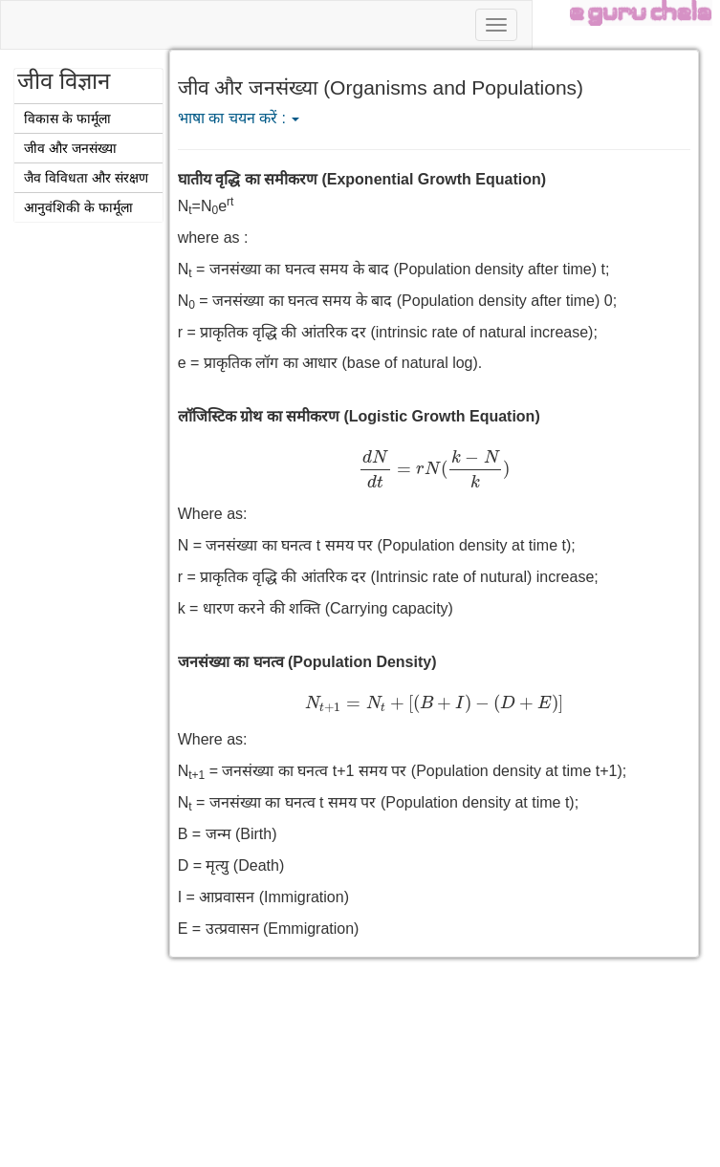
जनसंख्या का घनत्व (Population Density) (307, 662)
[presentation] (435, 468)
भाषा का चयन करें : (239, 118)
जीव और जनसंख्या (70, 148)
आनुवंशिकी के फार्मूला (78, 207)
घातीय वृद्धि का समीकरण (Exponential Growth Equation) (362, 179)
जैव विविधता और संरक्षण (86, 177)
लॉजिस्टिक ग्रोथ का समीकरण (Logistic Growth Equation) (359, 416)
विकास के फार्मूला (67, 118)
